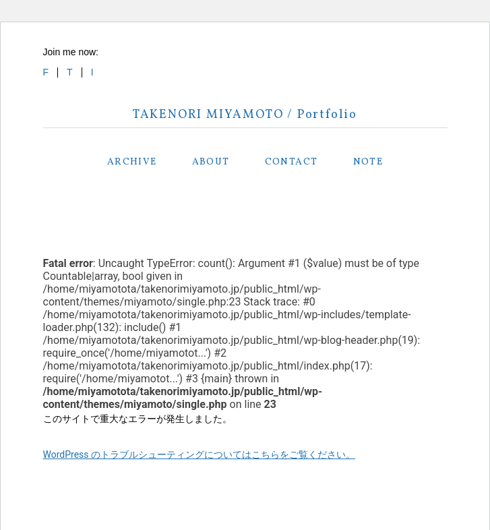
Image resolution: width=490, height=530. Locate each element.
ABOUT (211, 162)
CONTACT (291, 162)
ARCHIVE (132, 162)
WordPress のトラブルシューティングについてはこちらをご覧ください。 (199, 454)
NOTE (368, 162)
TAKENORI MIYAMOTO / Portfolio (245, 115)
